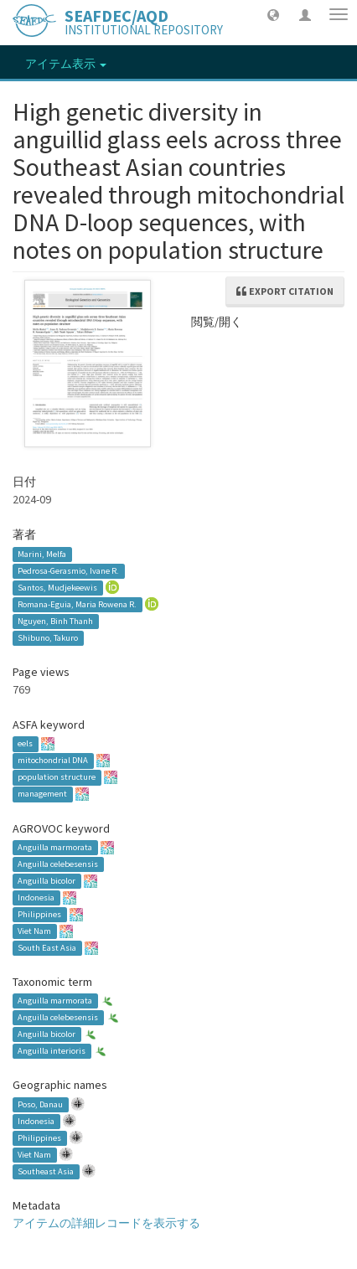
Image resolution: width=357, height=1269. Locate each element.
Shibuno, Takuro (48, 637)
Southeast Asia (46, 1171)
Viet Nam (34, 931)
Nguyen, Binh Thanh (55, 621)
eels (25, 744)
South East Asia (47, 947)
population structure (57, 777)
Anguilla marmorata (55, 847)
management (42, 794)
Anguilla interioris (51, 1050)
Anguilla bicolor (46, 880)
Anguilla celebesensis (58, 864)
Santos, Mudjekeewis (57, 587)
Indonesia (36, 897)
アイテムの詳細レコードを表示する (106, 1222)
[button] (273, 14)
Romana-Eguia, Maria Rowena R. (77, 604)
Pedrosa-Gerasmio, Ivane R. (68, 570)
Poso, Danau (40, 1104)
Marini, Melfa (42, 554)
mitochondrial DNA (53, 761)
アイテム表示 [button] (65, 63)
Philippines (39, 914)
